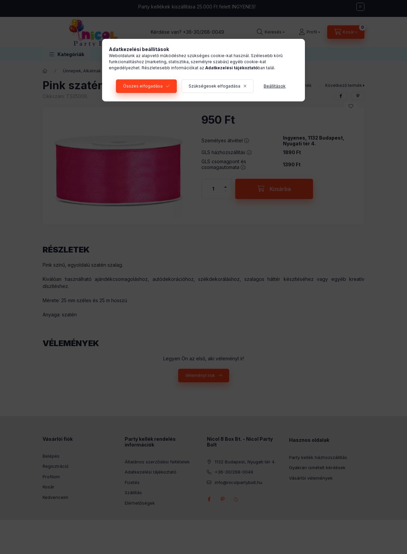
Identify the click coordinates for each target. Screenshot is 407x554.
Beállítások (275, 86)
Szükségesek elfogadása (214, 86)
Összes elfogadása (143, 86)
